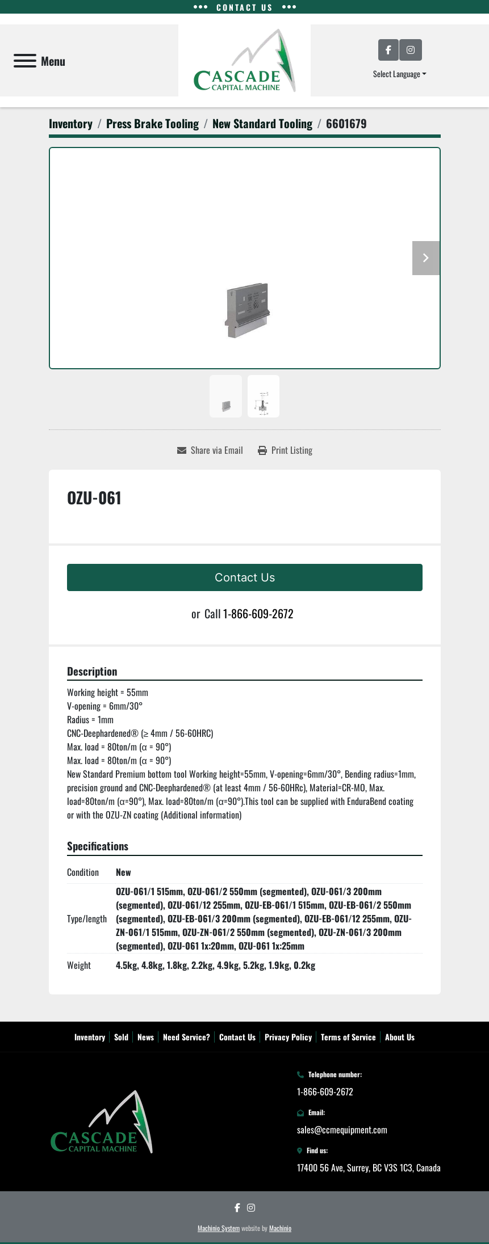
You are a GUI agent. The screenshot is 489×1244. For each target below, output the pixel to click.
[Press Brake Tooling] (152, 123)
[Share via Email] (210, 450)
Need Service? (186, 1037)
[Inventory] (71, 123)
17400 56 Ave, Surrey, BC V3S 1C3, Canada (369, 1167)
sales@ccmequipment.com (342, 1129)
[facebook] (388, 50)
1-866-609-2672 (258, 613)
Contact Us (245, 577)
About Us (400, 1037)
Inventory (89, 1037)
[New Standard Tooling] (262, 123)
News (145, 1037)
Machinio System (219, 1228)
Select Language (396, 73)
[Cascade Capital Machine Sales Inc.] (101, 1120)
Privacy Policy (288, 1037)
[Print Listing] (285, 450)
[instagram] (410, 50)
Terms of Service (348, 1037)
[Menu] (25, 61)
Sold (121, 1037)
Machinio (280, 1228)
